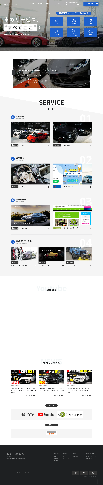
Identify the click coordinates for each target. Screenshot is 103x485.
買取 (55, 456)
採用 (59, 4)
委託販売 (56, 460)
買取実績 (56, 458)
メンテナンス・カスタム (91, 456)
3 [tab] (54, 89)
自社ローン (65, 458)
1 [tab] (49, 89)
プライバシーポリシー (29, 473)
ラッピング (88, 458)
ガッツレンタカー (77, 458)
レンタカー (75, 456)
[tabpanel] (51, 73)
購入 (64, 456)
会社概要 (40, 4)
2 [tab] (51, 89)
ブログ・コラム (50, 4)
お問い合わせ (93, 4)
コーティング (89, 460)
